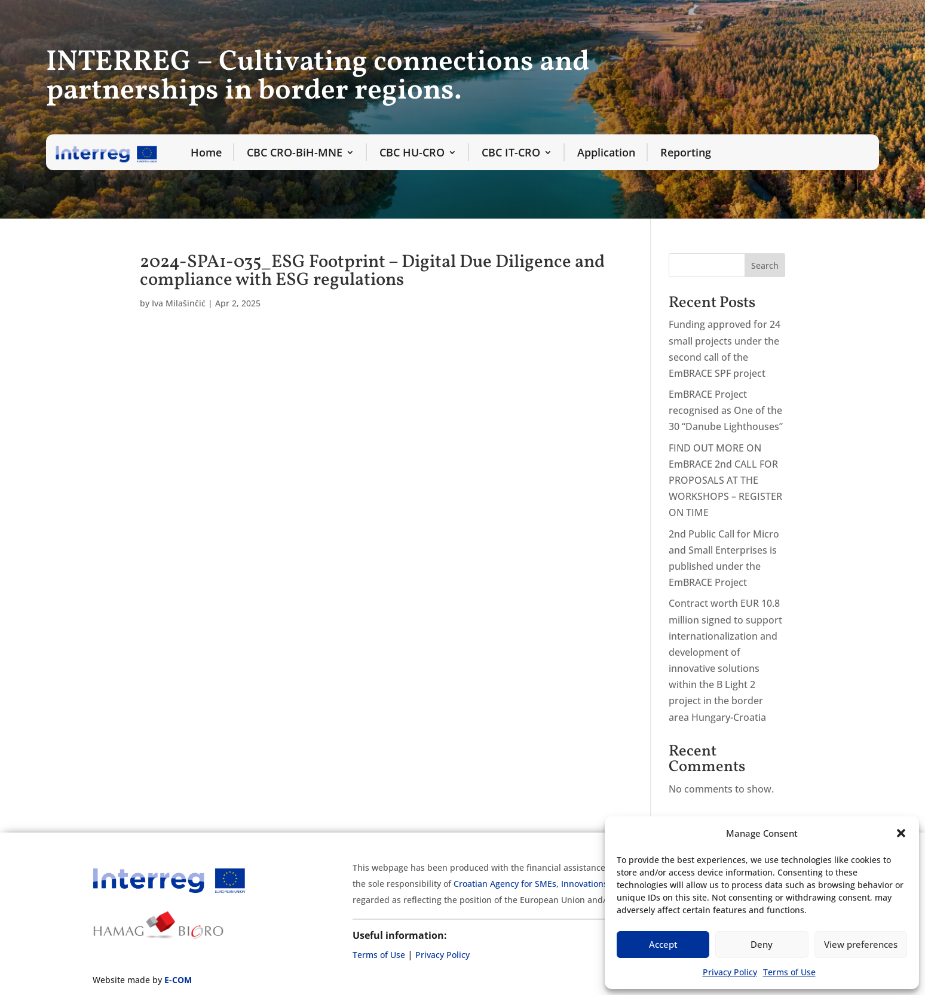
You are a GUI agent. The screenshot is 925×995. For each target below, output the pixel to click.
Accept (663, 944)
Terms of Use (789, 972)
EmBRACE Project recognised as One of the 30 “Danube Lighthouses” (726, 410)
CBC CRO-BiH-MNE (294, 152)
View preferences (861, 944)
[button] (901, 833)
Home (206, 152)
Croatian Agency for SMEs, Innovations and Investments (565, 883)
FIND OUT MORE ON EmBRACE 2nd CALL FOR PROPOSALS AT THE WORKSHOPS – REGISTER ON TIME (725, 480)
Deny (762, 944)
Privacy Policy (730, 972)
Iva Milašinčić (179, 303)
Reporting (685, 152)
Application (606, 152)
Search (765, 265)
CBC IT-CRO (511, 152)
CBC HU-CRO (412, 152)
